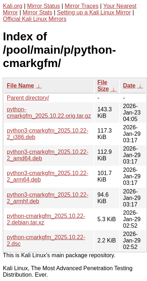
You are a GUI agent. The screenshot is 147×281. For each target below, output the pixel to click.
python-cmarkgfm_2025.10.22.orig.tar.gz (49, 112)
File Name (20, 85)
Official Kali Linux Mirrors (34, 19)
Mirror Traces (81, 6)
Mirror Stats (37, 12)
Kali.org (12, 6)
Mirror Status (43, 6)
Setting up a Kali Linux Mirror (94, 12)
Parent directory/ (28, 98)
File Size (103, 85)
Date (129, 85)
